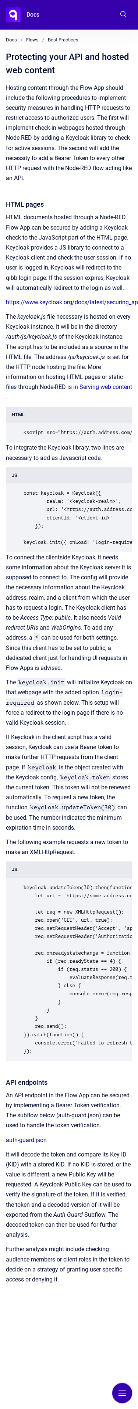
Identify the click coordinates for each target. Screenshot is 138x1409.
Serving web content (105, 386)
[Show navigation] (122, 1393)
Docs (32, 14)
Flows (32, 40)
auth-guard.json (26, 1140)
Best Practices (63, 40)
